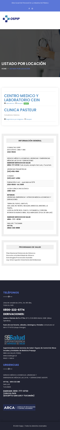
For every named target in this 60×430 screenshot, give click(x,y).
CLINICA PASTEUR (20, 110)
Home (4, 68)
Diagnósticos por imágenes (14, 119)
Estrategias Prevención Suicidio (19, 258)
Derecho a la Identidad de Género (20, 255)
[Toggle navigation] (7, 27)
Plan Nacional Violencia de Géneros (20, 253)
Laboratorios (10, 103)
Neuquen (20, 103)
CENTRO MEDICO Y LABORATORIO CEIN (22, 98)
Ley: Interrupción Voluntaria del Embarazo (23, 260)
